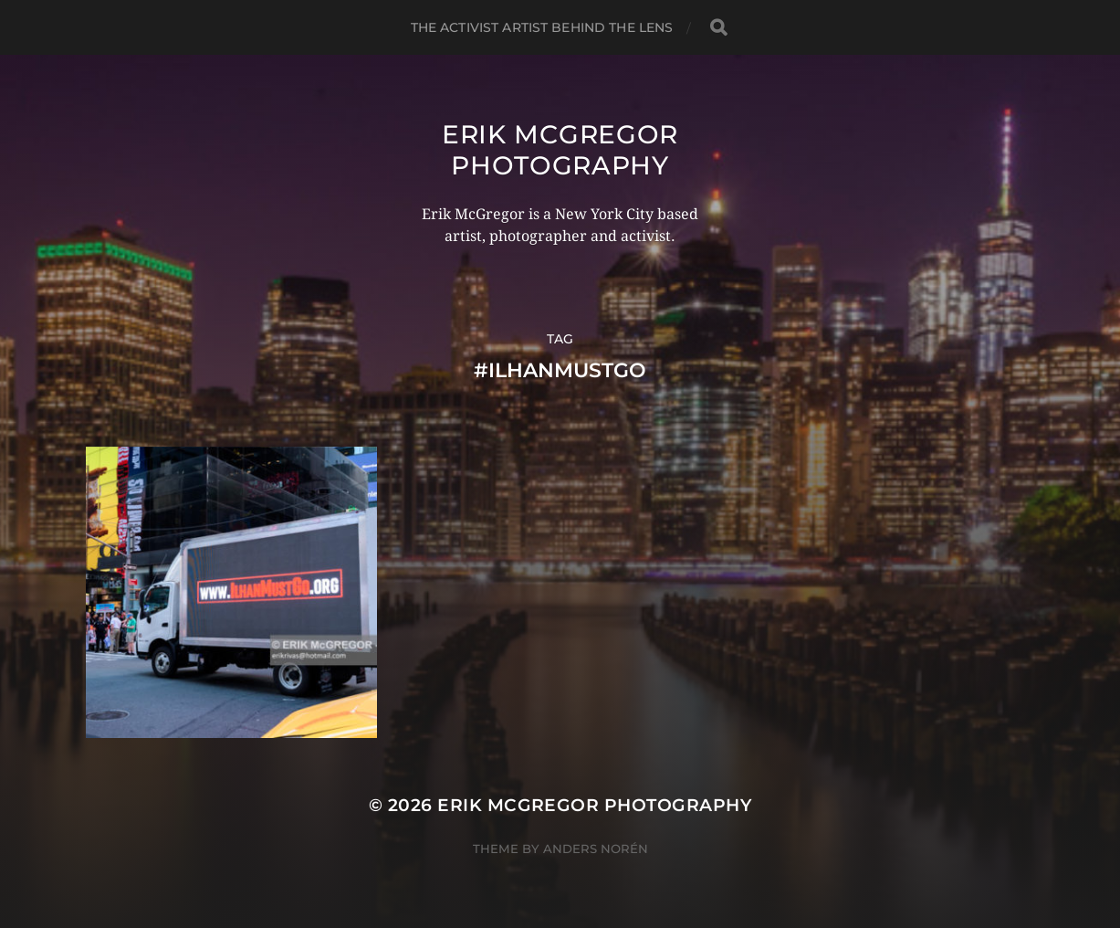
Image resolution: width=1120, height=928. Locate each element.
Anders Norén (595, 848)
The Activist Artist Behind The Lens (542, 27)
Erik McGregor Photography (560, 150)
